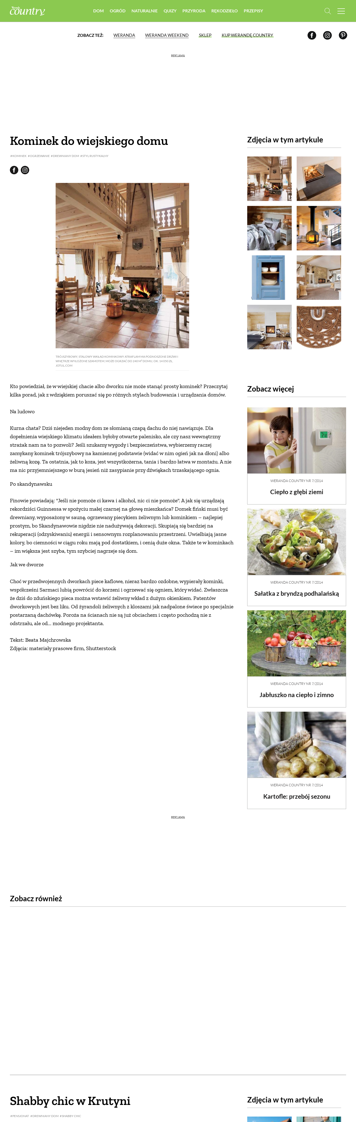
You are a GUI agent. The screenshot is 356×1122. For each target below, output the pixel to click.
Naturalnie (145, 11)
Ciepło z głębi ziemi (296, 487)
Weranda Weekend (166, 35)
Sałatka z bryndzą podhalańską (296, 593)
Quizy (170, 11)
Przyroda (193, 11)
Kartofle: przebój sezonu (296, 800)
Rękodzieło (224, 11)
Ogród (118, 11)
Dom (98, 11)
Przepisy (253, 11)
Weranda (124, 35)
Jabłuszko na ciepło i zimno (296, 698)
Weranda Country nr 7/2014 (296, 476)
